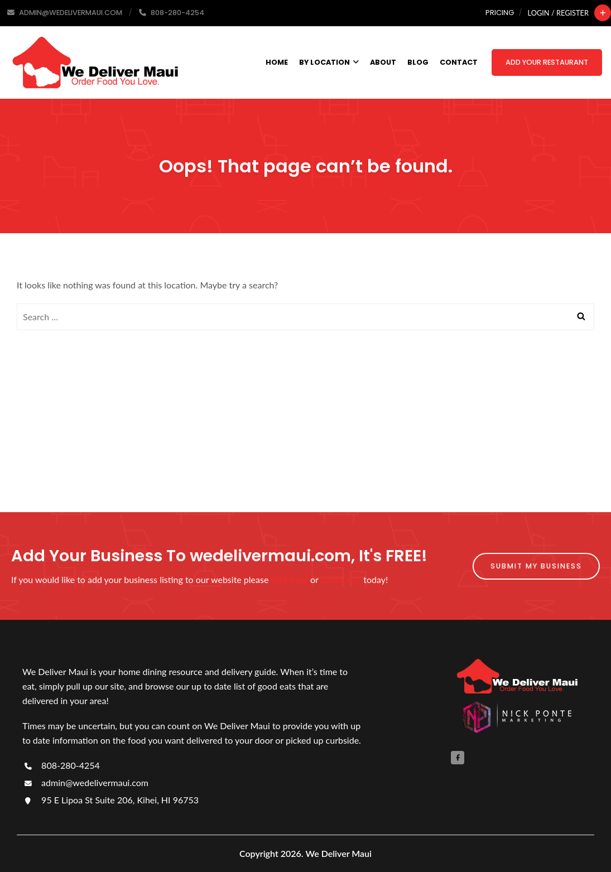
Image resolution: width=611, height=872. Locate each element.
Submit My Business (536, 566)
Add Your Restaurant (547, 62)
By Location (329, 62)
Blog (418, 62)
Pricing (499, 12)
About (383, 62)
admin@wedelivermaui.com (85, 782)
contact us (341, 579)
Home (277, 62)
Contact (459, 62)
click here (289, 579)
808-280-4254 (61, 765)
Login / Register (558, 12)
